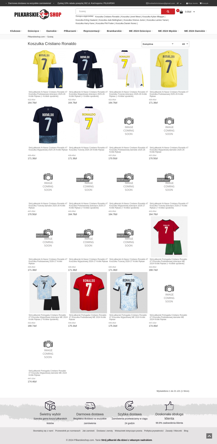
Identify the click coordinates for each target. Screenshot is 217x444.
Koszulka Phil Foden (105, 23)
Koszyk (204, 3)
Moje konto (192, 3)
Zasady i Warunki (174, 430)
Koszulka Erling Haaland (86, 20)
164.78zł (32, 102)
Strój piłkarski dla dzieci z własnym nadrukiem (126, 440)
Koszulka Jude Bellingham (110, 20)
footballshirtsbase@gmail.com (160, 3)
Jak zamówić (88, 430)
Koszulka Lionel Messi (131, 16)
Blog (186, 430)
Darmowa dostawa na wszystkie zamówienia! (30, 3)
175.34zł (72, 326)
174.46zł (153, 326)
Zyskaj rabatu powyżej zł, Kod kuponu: (86, 3)
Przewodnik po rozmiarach (67, 430)
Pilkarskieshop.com (36, 37)
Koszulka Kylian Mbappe (153, 16)
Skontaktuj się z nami (43, 430)
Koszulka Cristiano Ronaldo (107, 16)
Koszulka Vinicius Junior (134, 20)
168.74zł (153, 270)
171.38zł (153, 102)
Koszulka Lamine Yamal (157, 20)
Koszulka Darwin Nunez (126, 23)
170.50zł (112, 158)
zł (178, 3)
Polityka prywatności (154, 430)
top (209, 437)
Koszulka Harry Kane (85, 23)
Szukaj (50, 37)
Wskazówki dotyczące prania (128, 430)
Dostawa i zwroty (105, 430)
